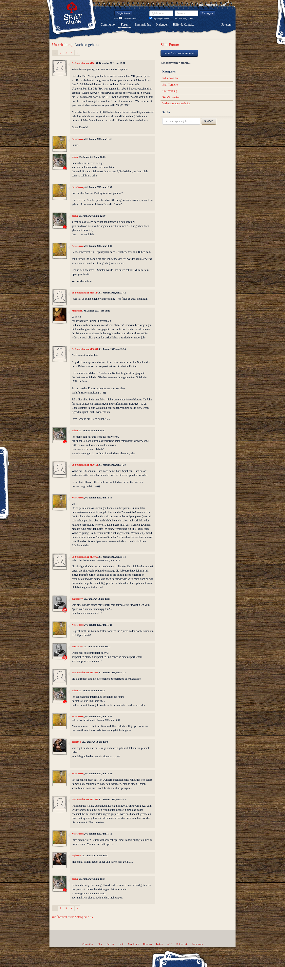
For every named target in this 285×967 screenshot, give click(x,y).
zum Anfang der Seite (81, 917)
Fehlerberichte (170, 78)
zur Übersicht (59, 917)
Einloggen (207, 13)
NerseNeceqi (78, 139)
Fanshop (110, 944)
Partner (159, 944)
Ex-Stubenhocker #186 (83, 63)
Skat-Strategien (170, 97)
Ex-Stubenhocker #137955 (85, 556)
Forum (125, 24)
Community (108, 24)
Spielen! (226, 24)
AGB (169, 944)
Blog (100, 944)
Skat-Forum (170, 45)
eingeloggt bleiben (159, 18)
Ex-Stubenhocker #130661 (85, 349)
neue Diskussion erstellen (179, 53)
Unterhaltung (62, 45)
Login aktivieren (128, 18)
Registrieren (123, 13)
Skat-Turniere (170, 84)
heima (75, 157)
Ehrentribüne (143, 24)
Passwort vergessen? (184, 18)
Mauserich (77, 310)
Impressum (197, 944)
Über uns (147, 944)
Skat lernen (133, 944)
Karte (121, 944)
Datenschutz (182, 944)
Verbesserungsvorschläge (176, 103)
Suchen (208, 121)
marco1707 (77, 598)
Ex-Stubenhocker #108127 (85, 292)
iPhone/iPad (87, 944)
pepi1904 (76, 741)
